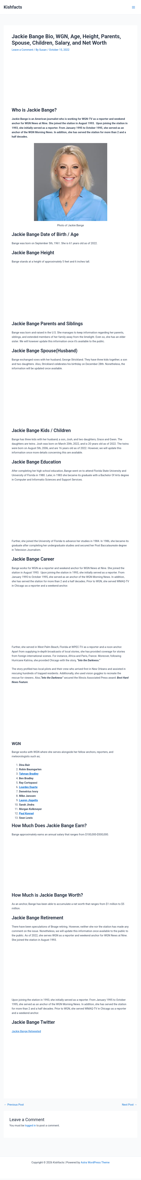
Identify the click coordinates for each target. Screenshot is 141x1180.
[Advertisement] (70, 80)
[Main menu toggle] (133, 7)
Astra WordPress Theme (95, 1162)
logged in (30, 1125)
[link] (26, 1031)
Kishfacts (13, 7)
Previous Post (14, 1104)
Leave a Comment (22, 49)
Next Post (129, 1104)
